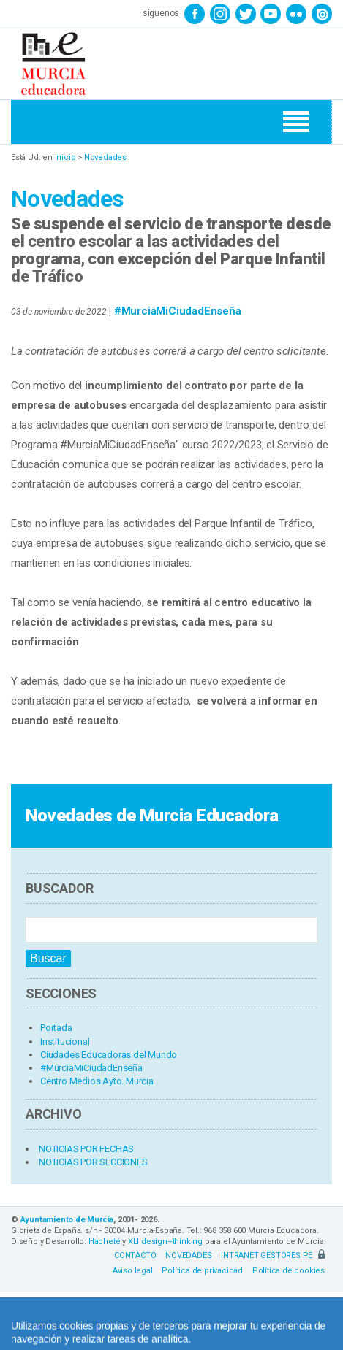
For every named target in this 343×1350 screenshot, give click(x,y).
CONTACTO (135, 1255)
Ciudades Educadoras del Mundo (108, 1054)
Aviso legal (133, 1271)
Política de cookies (288, 1271)
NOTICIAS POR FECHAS (86, 1148)
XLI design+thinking (165, 1241)
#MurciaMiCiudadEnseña (177, 311)
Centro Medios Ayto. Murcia (97, 1080)
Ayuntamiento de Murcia (67, 1219)
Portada (56, 1027)
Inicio (65, 157)
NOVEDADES (188, 1255)
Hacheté (104, 1241)
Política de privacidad (202, 1271)
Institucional (64, 1041)
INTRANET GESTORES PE (273, 1255)
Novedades (105, 157)
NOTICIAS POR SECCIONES (93, 1162)
